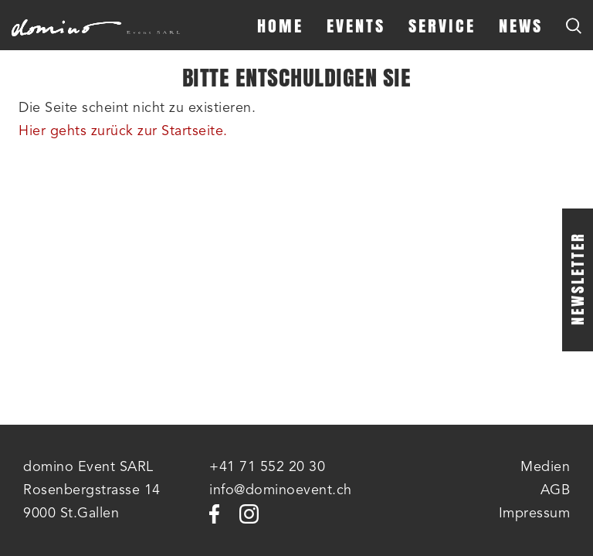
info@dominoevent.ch (280, 490)
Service (442, 25)
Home (280, 25)
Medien (545, 467)
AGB (555, 490)
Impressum (535, 513)
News (521, 25)
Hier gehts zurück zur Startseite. (123, 131)
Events (356, 25)
